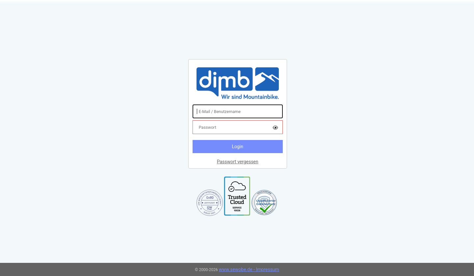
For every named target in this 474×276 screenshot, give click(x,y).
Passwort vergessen (237, 161)
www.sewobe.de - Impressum (249, 269)
